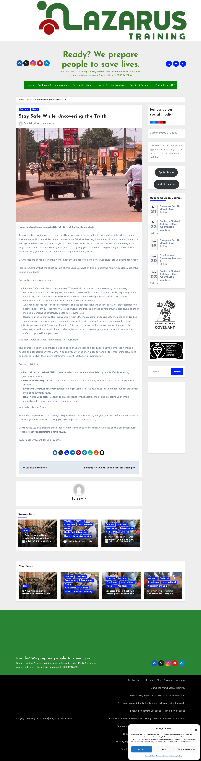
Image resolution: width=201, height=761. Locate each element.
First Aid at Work (125, 725)
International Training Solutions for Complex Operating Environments (161, 593)
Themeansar (66, 717)
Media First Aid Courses (75, 532)
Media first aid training (111, 85)
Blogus (52, 717)
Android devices (166, 184)
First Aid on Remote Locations (145, 710)
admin (30, 123)
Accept (141, 749)
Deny (163, 749)
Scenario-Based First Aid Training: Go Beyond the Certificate (120, 593)
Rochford (164, 212)
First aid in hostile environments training (130, 717)
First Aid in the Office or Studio (169, 717)
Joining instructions (174, 679)
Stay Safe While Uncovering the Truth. (66, 116)
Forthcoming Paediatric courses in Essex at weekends (157, 694)
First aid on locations (174, 710)
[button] (195, 728)
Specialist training (83, 85)
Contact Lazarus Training (141, 679)
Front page (69, 525)
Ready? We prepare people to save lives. (53, 657)
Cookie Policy (150, 756)
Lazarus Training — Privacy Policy (169, 756)
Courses (68, 521)
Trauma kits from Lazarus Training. (167, 687)
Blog (159, 679)
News (35, 109)
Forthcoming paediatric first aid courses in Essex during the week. (151, 702)
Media (67, 529)
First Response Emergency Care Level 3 (171, 258)
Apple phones (166, 172)
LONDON (163, 264)
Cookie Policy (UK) (165, 85)
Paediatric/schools (140, 85)
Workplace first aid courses (53, 85)
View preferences (186, 749)
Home (29, 85)
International (85, 525)
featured (24, 109)
